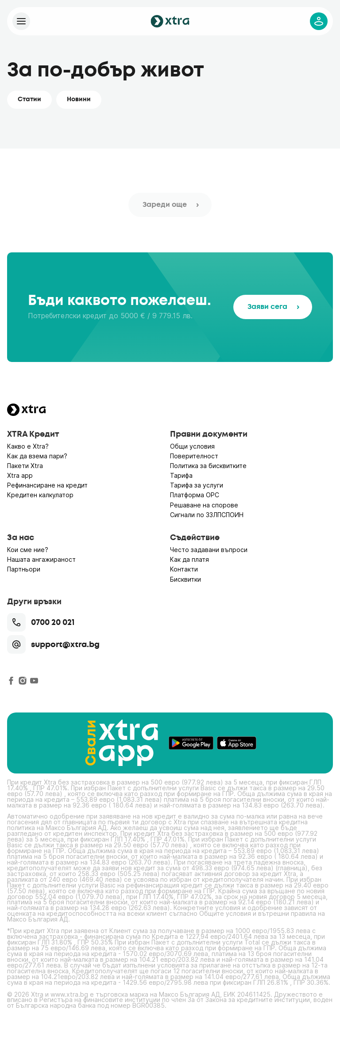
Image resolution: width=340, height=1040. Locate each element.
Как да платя (189, 559)
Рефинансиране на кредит (47, 485)
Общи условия (192, 446)
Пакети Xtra (25, 465)
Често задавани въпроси (208, 549)
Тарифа (181, 475)
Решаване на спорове (204, 505)
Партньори (23, 569)
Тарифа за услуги (196, 485)
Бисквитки (185, 579)
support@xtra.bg (53, 644)
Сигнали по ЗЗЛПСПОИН (206, 514)
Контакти (184, 569)
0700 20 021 (40, 622)
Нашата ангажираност (41, 559)
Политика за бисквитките (208, 465)
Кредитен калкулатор (40, 495)
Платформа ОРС (194, 495)
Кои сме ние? (27, 549)
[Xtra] (21, 21)
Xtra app (20, 475)
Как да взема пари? (37, 456)
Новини (79, 99)
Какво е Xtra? (28, 446)
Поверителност (194, 456)
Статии (29, 99)
